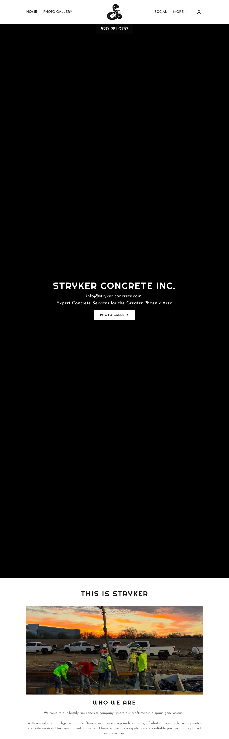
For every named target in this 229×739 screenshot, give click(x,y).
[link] (114, 12)
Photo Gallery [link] (57, 12)
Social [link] (161, 12)
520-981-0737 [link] (114, 29)
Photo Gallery (114, 315)
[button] (180, 12)
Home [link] (31, 12)
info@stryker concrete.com (114, 296)
